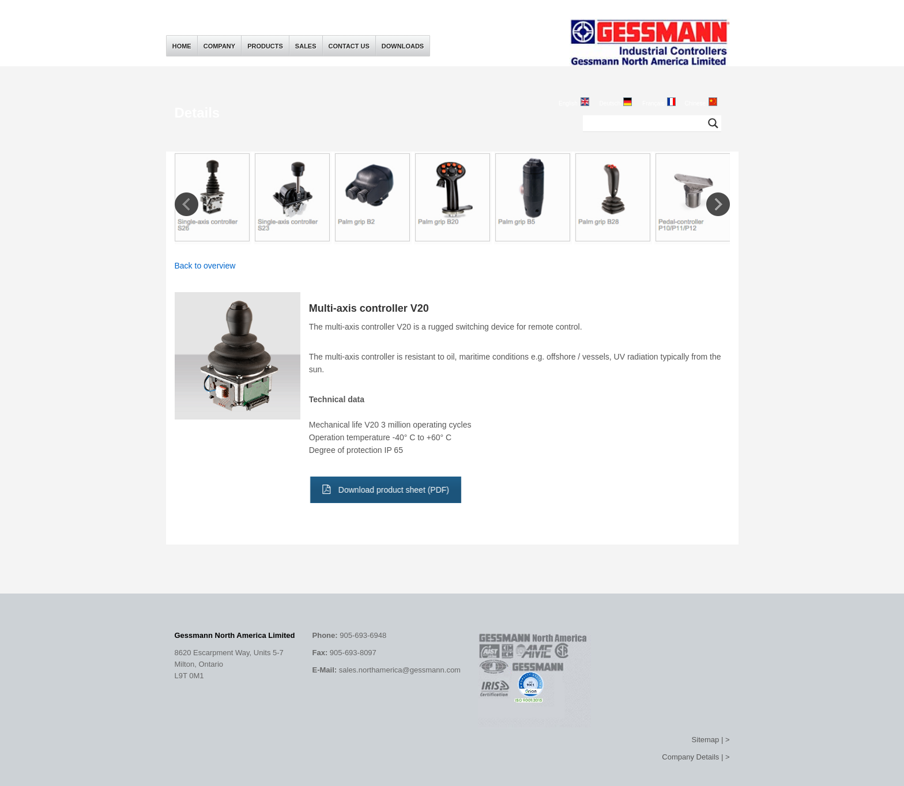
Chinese (695, 103)
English (568, 103)
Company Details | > (695, 757)
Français (653, 103)
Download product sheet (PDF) (382, 489)
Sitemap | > (711, 739)
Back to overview (205, 265)
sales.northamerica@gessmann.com (400, 670)
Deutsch (610, 103)
